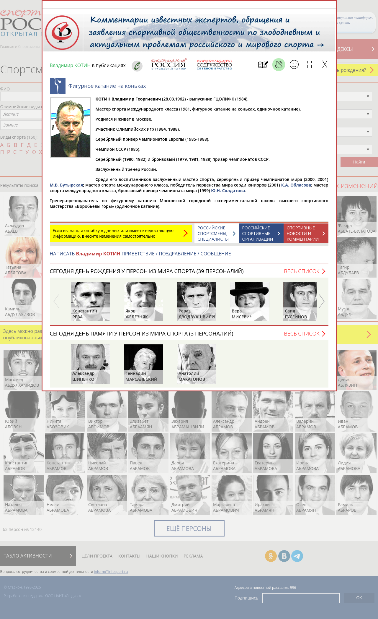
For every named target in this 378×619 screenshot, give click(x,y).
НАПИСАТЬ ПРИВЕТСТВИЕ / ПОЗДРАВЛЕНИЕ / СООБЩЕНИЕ (140, 256)
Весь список (301, 274)
